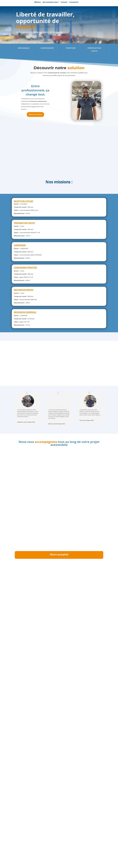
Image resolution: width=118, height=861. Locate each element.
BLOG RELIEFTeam (26, 685)
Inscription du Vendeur (31, 695)
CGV (22, 695)
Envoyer (106, 672)
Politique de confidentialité (29, 690)
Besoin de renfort (35, 114)
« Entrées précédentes (21, 620)
